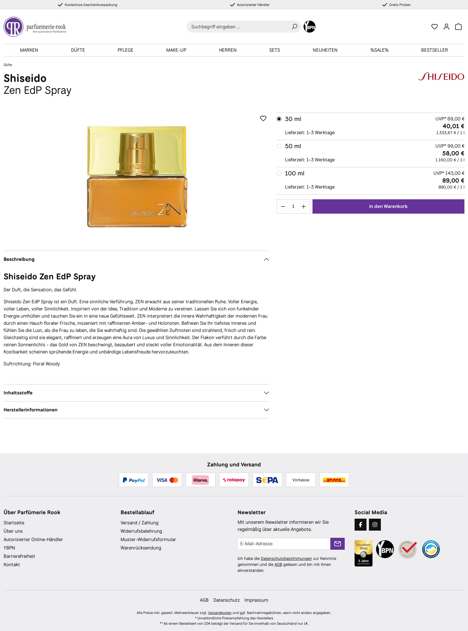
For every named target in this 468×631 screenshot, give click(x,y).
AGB (278, 564)
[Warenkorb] (458, 27)
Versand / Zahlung (139, 523)
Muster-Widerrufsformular (148, 539)
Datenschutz (226, 600)
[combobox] (237, 27)
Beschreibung (19, 259)
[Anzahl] (293, 206)
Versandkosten (220, 612)
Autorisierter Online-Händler (33, 539)
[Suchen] (294, 27)
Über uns (13, 531)
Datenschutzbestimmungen (286, 558)
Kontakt (12, 564)
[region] (136, 177)
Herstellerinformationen (31, 410)
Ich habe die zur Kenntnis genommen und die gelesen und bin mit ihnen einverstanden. (287, 564)
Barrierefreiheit (19, 556)
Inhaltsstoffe (18, 393)
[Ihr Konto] (446, 27)
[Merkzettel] (435, 27)
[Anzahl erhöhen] (304, 206)
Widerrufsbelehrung (141, 531)
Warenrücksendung (141, 548)
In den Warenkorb (388, 206)
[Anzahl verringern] (283, 206)
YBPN (9, 548)
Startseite (14, 523)
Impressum (256, 600)
